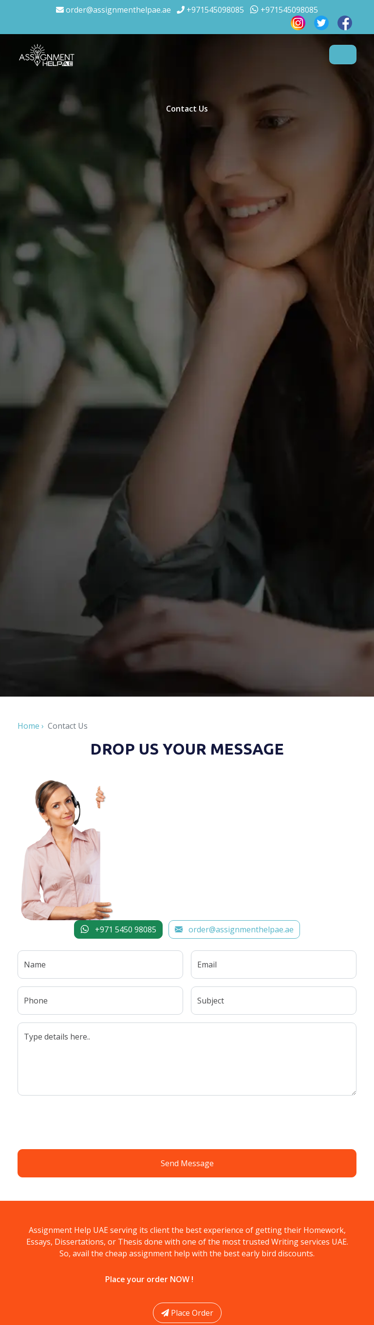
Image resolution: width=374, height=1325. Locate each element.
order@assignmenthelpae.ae (113, 9)
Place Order (187, 1312)
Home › (33, 725)
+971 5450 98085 (118, 929)
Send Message (187, 1163)
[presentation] (187, 1122)
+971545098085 (210, 9)
